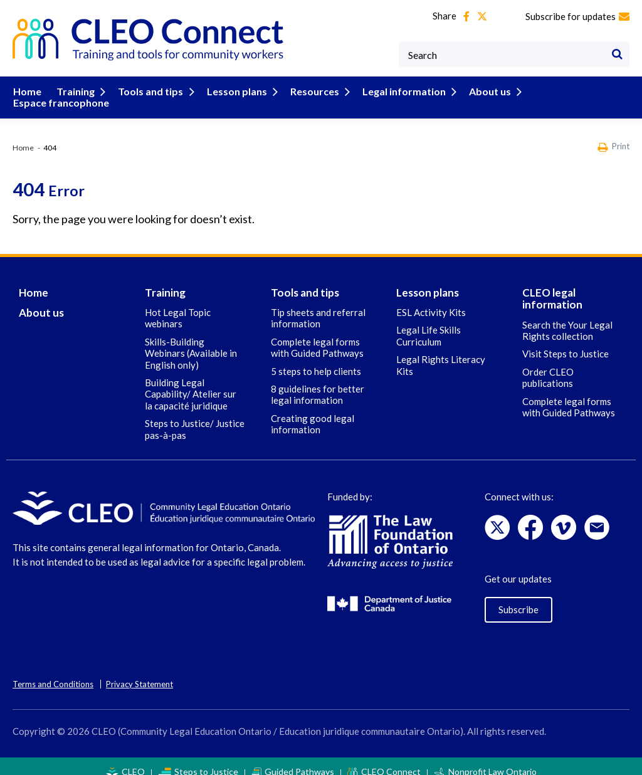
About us (485, 91)
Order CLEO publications (548, 365)
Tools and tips (153, 91)
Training (81, 91)
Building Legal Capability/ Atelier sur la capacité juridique (190, 383)
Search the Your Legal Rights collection (567, 318)
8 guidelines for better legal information (317, 383)
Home (27, 91)
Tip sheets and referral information (318, 306)
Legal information (401, 91)
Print (613, 135)
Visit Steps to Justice (565, 342)
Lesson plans (238, 91)
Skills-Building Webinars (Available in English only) (191, 341)
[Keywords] (514, 54)
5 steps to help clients (316, 359)
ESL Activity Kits (431, 301)
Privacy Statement (139, 673)
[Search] (616, 54)
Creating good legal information (312, 412)
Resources (314, 91)
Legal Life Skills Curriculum (428, 324)
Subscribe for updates (577, 16)
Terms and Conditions (53, 673)
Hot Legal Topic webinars (178, 306)
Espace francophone (568, 91)
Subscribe (518, 597)
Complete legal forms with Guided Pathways (317, 335)
